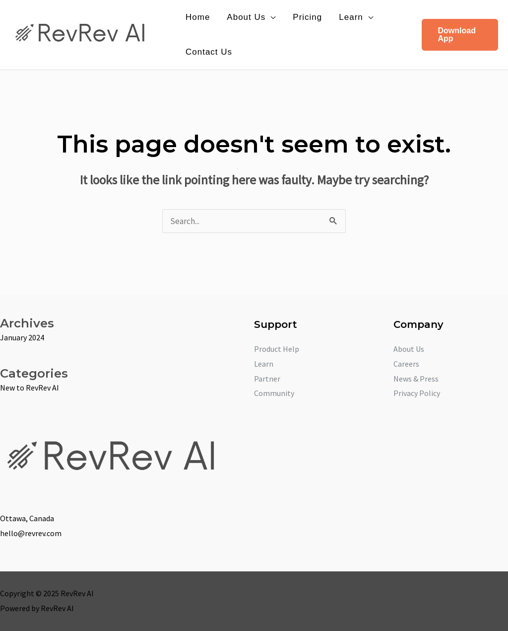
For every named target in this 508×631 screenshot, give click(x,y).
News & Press (416, 379)
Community (274, 393)
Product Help (276, 349)
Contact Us (209, 52)
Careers (406, 364)
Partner (267, 379)
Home (198, 17)
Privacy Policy (416, 393)
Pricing (307, 17)
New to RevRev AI (29, 388)
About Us (246, 17)
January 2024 (22, 337)
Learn (351, 17)
